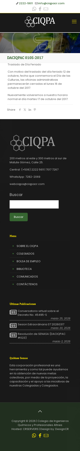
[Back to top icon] (40, 411)
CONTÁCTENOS (27, 284)
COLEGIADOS (25, 254)
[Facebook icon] (40, 9)
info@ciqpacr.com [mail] (51, 3)
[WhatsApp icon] (34, 9)
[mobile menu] (74, 21)
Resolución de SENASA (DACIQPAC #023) (41, 336)
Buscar (16, 194)
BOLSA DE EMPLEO (29, 261)
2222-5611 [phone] (26, 3)
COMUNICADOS (27, 277)
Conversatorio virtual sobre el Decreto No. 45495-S (38, 313)
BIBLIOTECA (24, 269)
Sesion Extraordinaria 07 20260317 (41, 324)
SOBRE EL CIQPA (27, 246)
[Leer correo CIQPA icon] (46, 9)
